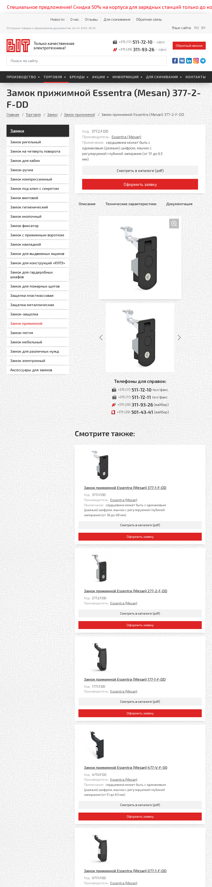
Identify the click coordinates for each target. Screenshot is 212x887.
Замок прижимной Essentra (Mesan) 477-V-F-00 (158, 653)
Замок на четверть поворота (35, 151)
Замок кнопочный (25, 216)
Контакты (195, 77)
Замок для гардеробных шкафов (31, 274)
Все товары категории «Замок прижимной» (167, 785)
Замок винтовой (24, 197)
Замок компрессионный (31, 179)
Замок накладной (25, 244)
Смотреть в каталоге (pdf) (140, 170)
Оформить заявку (140, 184)
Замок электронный (27, 360)
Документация (179, 204)
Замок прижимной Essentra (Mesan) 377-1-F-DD (158, 452)
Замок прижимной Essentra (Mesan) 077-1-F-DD (158, 720)
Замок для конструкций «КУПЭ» (37, 263)
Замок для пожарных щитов (35, 286)
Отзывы (91, 19)
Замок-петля (21, 332)
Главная (13, 114)
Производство (21, 77)
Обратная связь (149, 19)
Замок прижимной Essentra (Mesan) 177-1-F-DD (157, 586)
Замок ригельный (25, 142)
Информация (125, 77)
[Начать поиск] (163, 61)
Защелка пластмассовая (32, 295)
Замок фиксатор (24, 225)
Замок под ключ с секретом (34, 188)
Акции (98, 77)
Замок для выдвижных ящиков (37, 253)
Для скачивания (117, 19)
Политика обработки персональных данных (22, 879)
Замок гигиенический (29, 207)
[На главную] (41, 45)
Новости (57, 19)
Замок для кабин (25, 160)
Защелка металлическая (32, 304)
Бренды (77, 77)
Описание (87, 204)
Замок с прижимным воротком (37, 235)
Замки (53, 114)
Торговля (53, 77)
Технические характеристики (130, 204)
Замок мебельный (26, 342)
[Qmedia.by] (194, 880)
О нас (74, 19)
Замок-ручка (21, 169)
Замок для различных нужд (34, 351)
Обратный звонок (189, 45)
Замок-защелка (24, 314)
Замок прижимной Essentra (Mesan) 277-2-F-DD (158, 519)
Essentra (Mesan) (126, 136)
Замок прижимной (79, 114)
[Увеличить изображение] (140, 258)
